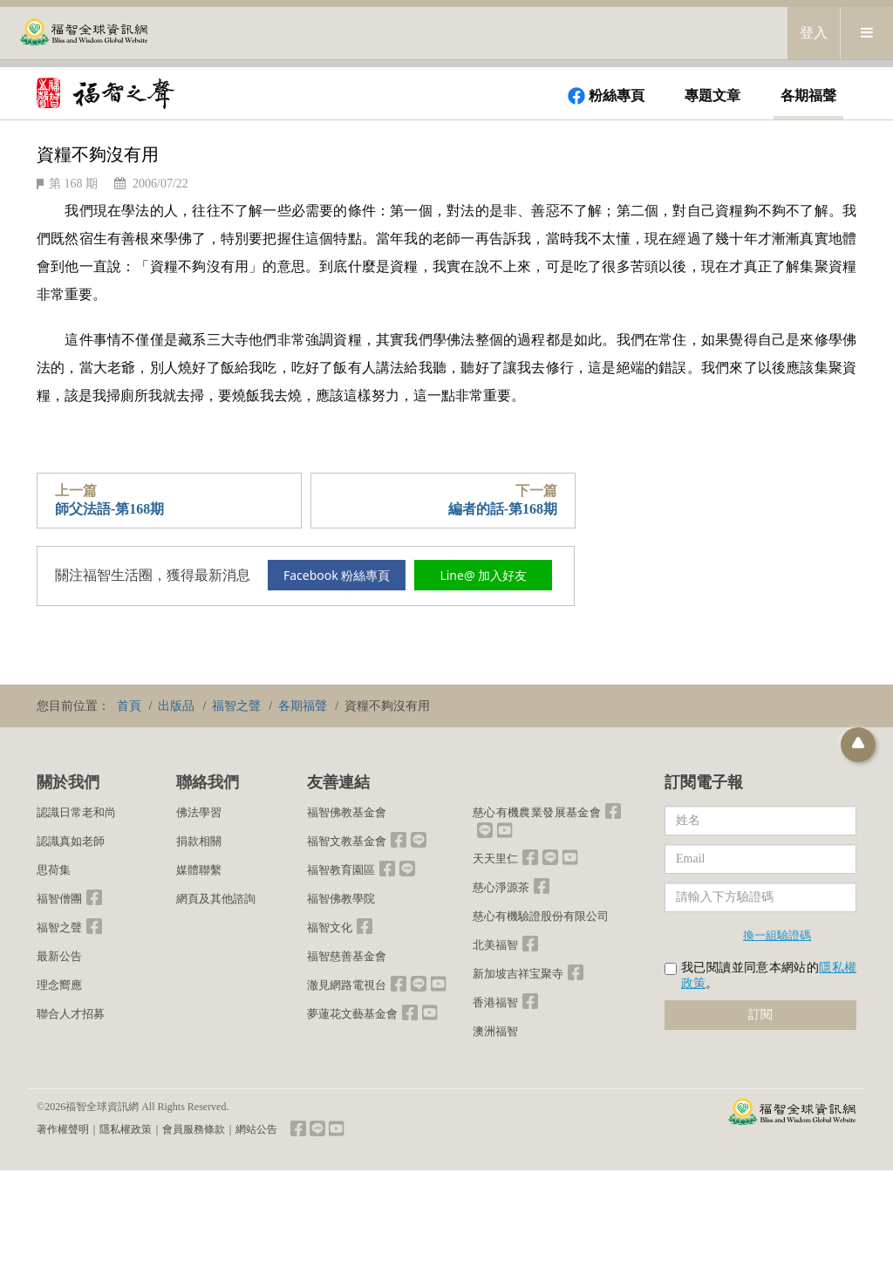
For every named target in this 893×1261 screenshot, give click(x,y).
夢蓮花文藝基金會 (352, 1013)
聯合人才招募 (71, 1013)
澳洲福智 (495, 1031)
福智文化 (329, 927)
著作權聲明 (63, 1129)
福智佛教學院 (341, 898)
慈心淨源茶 (501, 887)
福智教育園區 (341, 869)
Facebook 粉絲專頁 (336, 575)
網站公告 (256, 1129)
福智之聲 (59, 927)
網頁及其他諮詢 (216, 898)
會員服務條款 (193, 1129)
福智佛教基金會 (346, 812)
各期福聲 (808, 95)
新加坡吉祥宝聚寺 (518, 973)
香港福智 (495, 1002)
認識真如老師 (71, 841)
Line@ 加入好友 (483, 575)
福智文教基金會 (346, 841)
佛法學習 (199, 812)
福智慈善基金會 (346, 956)
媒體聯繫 (199, 869)
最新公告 (59, 956)
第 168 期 (73, 183)
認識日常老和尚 (76, 812)
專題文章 (712, 95)
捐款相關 (199, 841)
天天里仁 (495, 858)
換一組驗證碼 (777, 935)
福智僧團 (59, 898)
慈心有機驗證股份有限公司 (541, 916)
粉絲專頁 (606, 96)
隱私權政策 (125, 1129)
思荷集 (54, 869)
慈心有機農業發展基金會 (537, 812)
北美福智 (495, 944)
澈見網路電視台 (346, 985)
